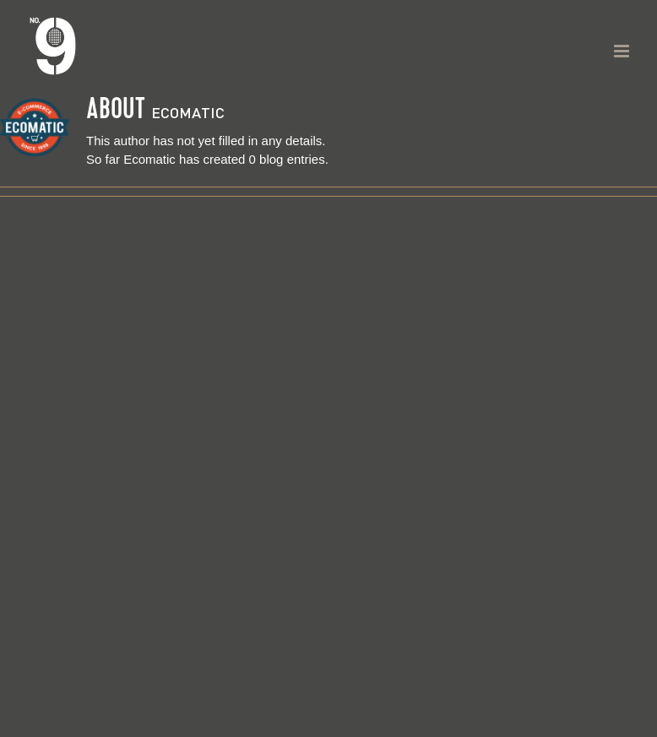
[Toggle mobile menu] (623, 51)
